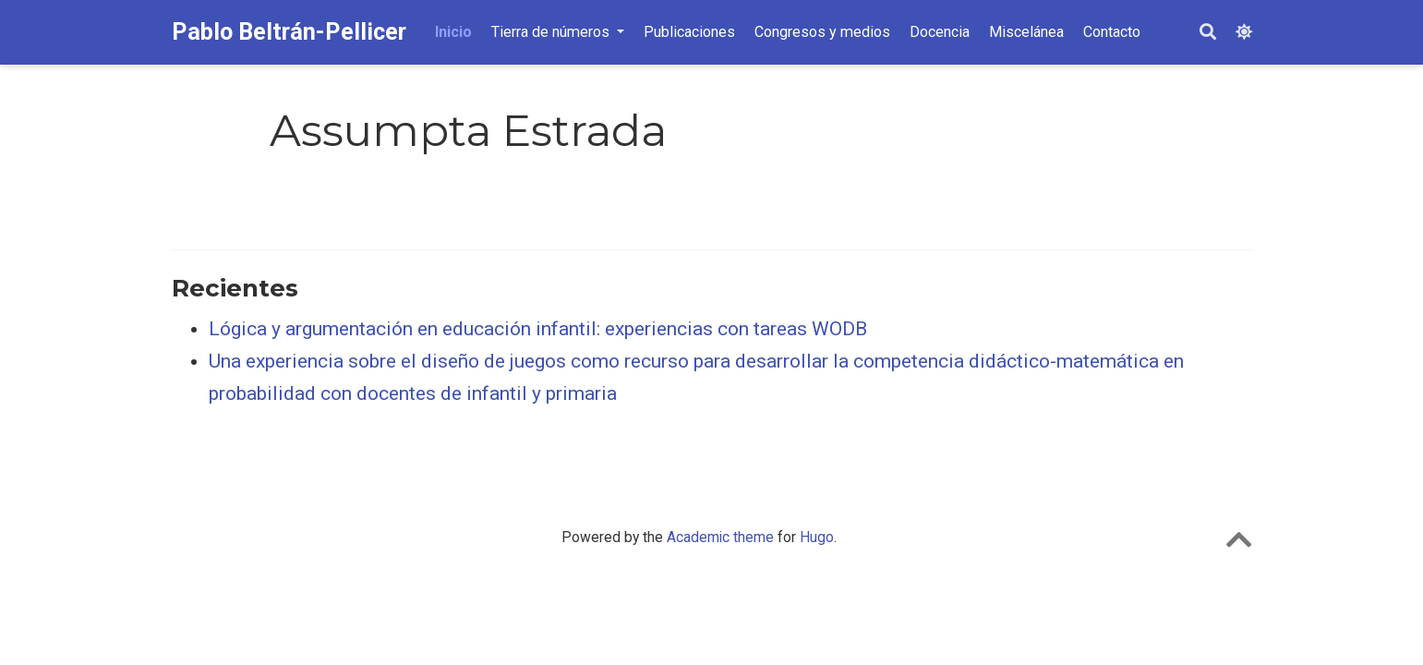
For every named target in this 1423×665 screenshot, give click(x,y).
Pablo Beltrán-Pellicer (289, 31)
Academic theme (720, 537)
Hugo (817, 537)
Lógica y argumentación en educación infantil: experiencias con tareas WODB (538, 329)
